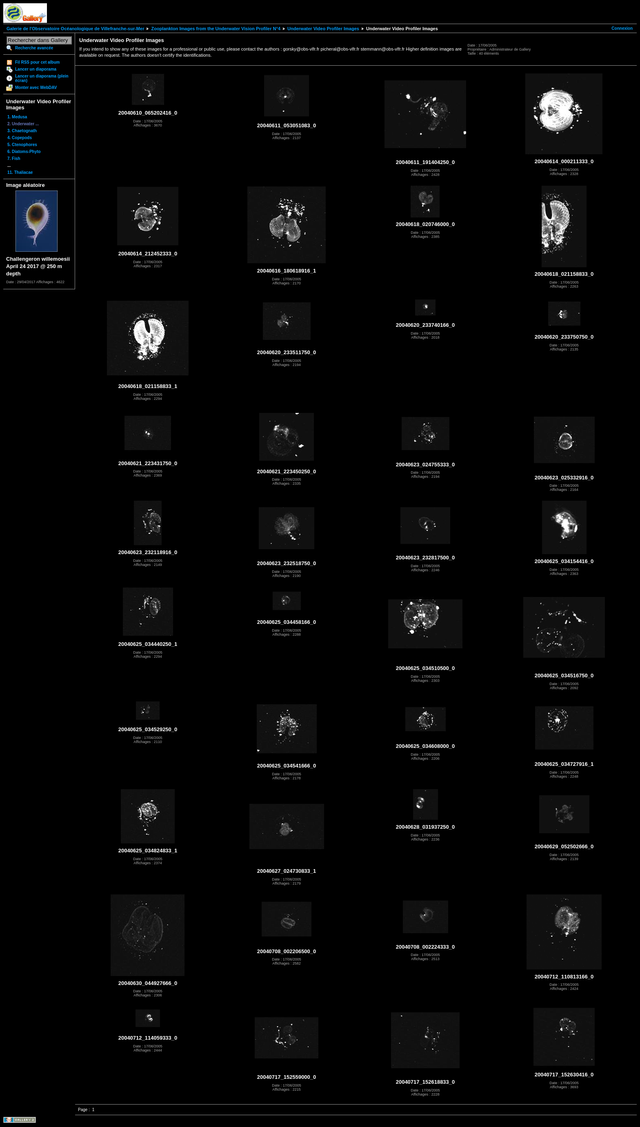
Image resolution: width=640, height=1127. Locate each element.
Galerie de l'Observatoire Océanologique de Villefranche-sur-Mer (75, 28)
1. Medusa (17, 117)
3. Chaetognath (22, 131)
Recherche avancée (34, 48)
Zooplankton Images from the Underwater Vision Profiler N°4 (215, 28)
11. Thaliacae (20, 172)
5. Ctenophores (22, 144)
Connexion (622, 28)
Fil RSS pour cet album (37, 62)
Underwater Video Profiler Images (323, 28)
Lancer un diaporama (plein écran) (42, 78)
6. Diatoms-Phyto (24, 151)
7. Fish (13, 158)
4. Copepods (19, 137)
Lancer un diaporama (35, 69)
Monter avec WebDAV (36, 87)
